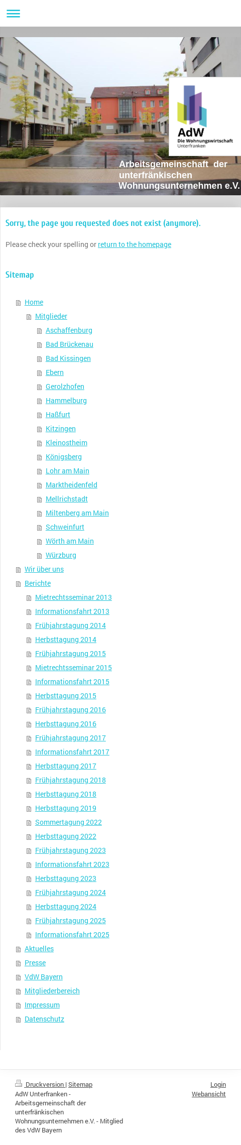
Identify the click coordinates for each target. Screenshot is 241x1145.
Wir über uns (44, 569)
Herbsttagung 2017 (65, 766)
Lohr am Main (67, 470)
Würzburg (61, 555)
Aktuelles (39, 948)
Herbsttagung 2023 (65, 878)
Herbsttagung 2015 (65, 695)
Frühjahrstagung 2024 (70, 892)
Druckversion (40, 1084)
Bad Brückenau (69, 344)
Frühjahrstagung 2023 (70, 850)
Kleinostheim (66, 442)
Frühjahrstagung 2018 (70, 780)
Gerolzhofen (65, 386)
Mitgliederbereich (52, 990)
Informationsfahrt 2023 (72, 864)
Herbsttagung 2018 (65, 794)
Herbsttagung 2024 (65, 906)
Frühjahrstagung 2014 (70, 625)
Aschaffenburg (69, 330)
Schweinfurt (65, 527)
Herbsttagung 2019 (65, 808)
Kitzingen (61, 428)
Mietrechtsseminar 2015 (73, 667)
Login (218, 1084)
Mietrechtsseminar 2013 (73, 597)
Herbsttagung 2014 (65, 639)
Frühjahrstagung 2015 (70, 653)
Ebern (55, 372)
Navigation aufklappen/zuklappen (120, 13)
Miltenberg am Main (77, 513)
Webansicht (209, 1093)
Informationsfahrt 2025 (72, 934)
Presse (35, 962)
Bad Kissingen (68, 358)
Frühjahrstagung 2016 (70, 709)
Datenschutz (44, 1019)
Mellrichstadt (67, 498)
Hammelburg (66, 400)
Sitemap (80, 1084)
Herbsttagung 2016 (65, 723)
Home (34, 302)
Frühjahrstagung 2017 (70, 737)
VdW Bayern (44, 976)
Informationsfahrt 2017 (72, 751)
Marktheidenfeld (71, 484)
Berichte (38, 583)
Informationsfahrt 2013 (72, 611)
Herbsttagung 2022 (65, 836)
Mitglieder (51, 316)
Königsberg (64, 456)
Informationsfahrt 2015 (72, 681)
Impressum (42, 1004)
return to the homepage (134, 244)
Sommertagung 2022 (68, 822)
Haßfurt (58, 414)
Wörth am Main (70, 541)
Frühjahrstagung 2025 (70, 920)
